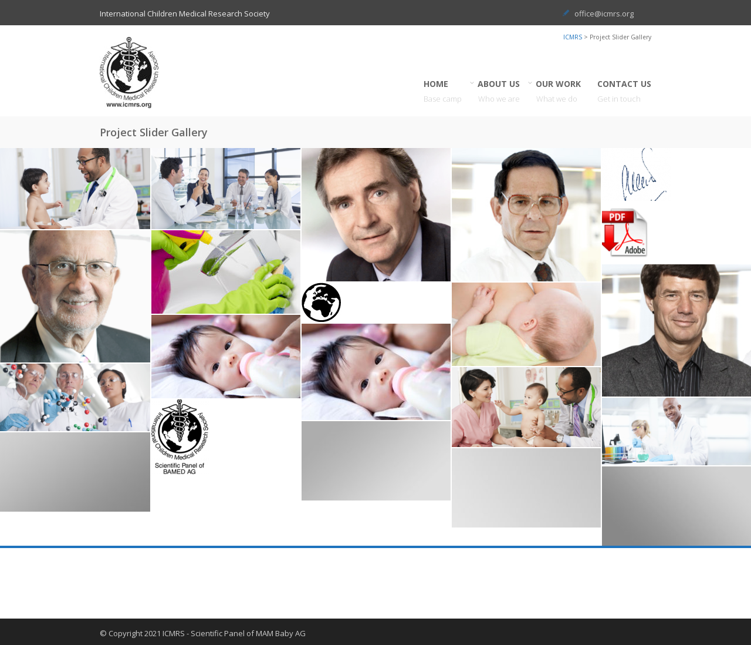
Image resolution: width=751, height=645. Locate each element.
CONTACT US (624, 91)
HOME (443, 91)
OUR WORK (558, 91)
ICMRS (572, 37)
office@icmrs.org (604, 13)
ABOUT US (499, 91)
